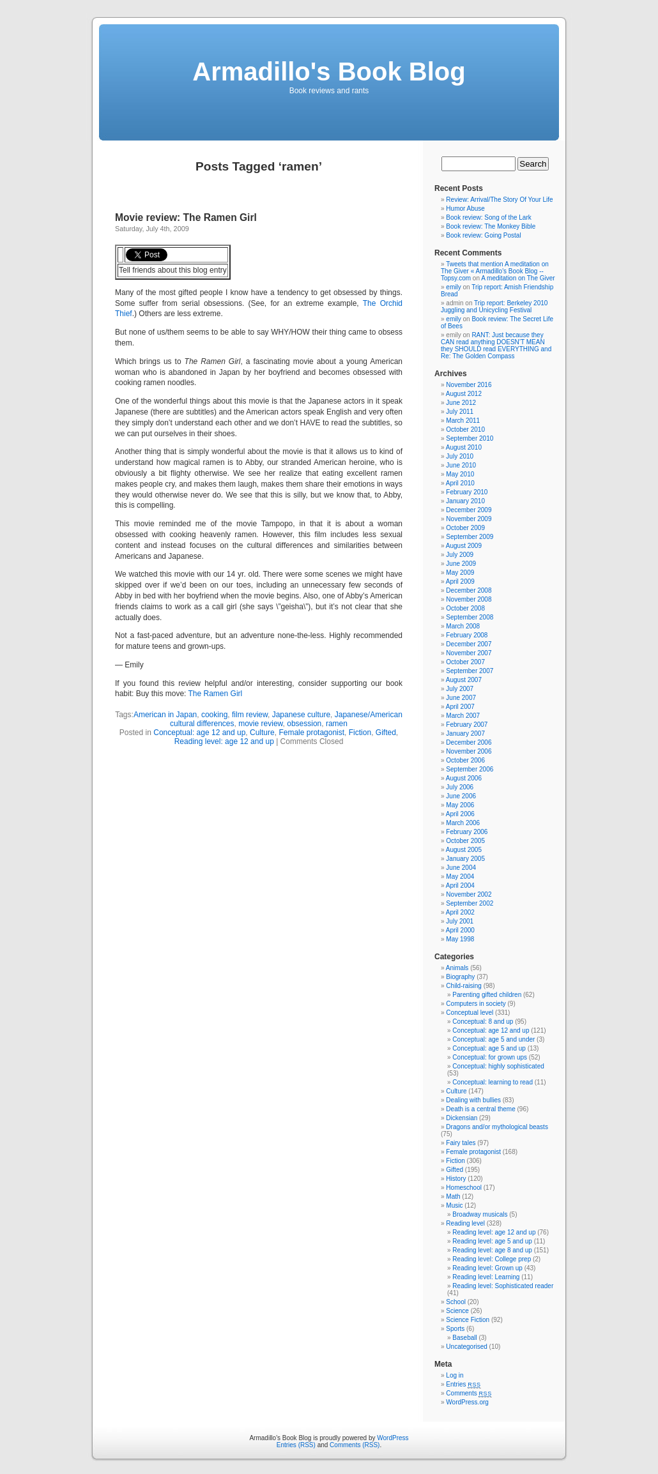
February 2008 (466, 635)
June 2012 (461, 402)
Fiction (360, 732)
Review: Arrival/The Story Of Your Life (499, 199)
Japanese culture (301, 714)
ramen (337, 723)
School (456, 1301)
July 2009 (459, 554)
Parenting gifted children (486, 994)
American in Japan (165, 714)
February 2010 (466, 492)
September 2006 (469, 769)
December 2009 (468, 509)
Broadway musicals (479, 1214)
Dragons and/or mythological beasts (497, 1126)
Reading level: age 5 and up (492, 1241)
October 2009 (465, 527)
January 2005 (465, 858)
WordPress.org (467, 1402)
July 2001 (459, 921)
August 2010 (464, 447)
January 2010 (465, 501)
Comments (469, 1393)
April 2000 (460, 930)
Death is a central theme (480, 1109)
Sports (455, 1328)
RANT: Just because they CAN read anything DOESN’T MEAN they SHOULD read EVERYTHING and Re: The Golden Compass (496, 345)
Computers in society (475, 1003)
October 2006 (465, 760)
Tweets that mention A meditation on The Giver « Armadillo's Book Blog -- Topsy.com (495, 271)
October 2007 (465, 661)
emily (453, 287)
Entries (463, 1384)
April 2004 (460, 885)
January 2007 (465, 733)
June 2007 (461, 697)
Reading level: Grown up (487, 1268)
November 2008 (468, 599)
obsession (304, 723)
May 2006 (460, 805)
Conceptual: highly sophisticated (498, 1066)
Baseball (464, 1337)
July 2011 (459, 411)
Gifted (386, 732)
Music (454, 1205)
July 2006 (459, 787)
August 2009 (464, 545)
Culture (262, 732)
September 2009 (469, 536)
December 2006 (468, 742)
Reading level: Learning (485, 1276)
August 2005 (464, 849)
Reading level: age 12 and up (224, 741)
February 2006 (466, 831)
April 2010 (460, 483)
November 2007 (468, 653)
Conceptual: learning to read (492, 1082)
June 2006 (461, 796)
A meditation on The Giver (518, 278)
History (456, 1178)
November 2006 (468, 751)
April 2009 (460, 581)
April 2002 (460, 912)
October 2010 (465, 429)
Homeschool (464, 1187)
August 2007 (464, 679)
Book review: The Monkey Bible (490, 226)
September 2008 (469, 617)
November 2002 (468, 894)
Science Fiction (467, 1319)
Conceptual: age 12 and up (199, 732)
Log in (454, 1375)
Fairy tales (460, 1142)
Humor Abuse (465, 208)
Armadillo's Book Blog (328, 71)
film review (250, 714)
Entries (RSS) (296, 1444)
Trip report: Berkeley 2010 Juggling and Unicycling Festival (494, 307)
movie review (260, 723)
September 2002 (469, 903)
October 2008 (465, 608)
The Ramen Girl (215, 693)
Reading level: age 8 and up (492, 1250)
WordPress (392, 1437)
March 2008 (463, 626)
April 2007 (460, 706)
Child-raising (464, 985)
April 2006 (460, 813)
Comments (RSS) (354, 1444)
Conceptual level (469, 1012)
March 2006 (463, 822)
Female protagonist (311, 732)
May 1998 (460, 939)
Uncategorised (466, 1346)
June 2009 (461, 563)
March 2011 (463, 420)
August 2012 (464, 393)
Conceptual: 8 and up (482, 1021)
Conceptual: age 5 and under (493, 1039)
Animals (457, 967)
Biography (460, 976)
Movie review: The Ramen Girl (186, 217)
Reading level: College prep (491, 1259)
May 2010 (460, 474)
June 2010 (461, 465)
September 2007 (469, 670)
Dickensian (461, 1117)
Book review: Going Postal (483, 235)
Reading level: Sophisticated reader (502, 1285)
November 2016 (468, 384)
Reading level (465, 1223)
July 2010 (459, 456)
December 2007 (468, 644)
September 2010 (469, 438)
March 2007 (463, 715)
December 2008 (468, 590)
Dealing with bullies (473, 1100)
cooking (214, 714)
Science (457, 1310)
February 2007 (466, 724)
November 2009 (468, 518)
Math (453, 1196)
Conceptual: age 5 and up (489, 1048)
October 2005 (465, 840)
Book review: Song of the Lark (488, 217)
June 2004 (461, 867)
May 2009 (460, 572)
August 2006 (464, 778)
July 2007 (459, 688)
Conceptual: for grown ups (489, 1057)
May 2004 (460, 876)
